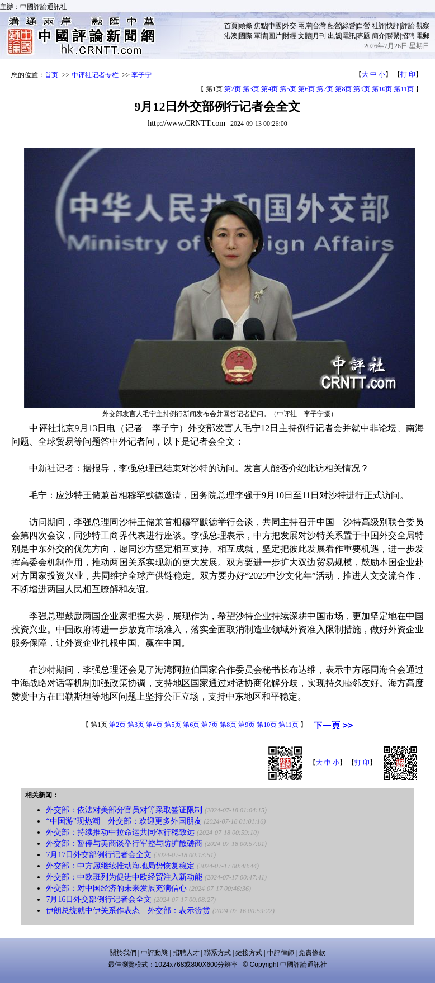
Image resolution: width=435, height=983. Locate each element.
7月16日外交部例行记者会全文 (99, 899)
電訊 (349, 36)
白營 (363, 26)
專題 (363, 36)
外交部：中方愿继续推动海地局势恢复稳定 (120, 866)
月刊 (319, 36)
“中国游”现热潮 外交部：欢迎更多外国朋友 (123, 821)
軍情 (260, 36)
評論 (408, 26)
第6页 (306, 89)
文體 (304, 36)
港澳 (231, 36)
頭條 (245, 26)
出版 (334, 36)
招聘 (408, 36)
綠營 (349, 26)
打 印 (407, 74)
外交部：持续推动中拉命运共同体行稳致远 (120, 832)
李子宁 (141, 75)
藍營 (334, 26)
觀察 (422, 26)
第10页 (382, 89)
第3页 (251, 89)
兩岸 (304, 26)
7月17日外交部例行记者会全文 (99, 854)
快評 (393, 26)
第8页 (343, 89)
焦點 (260, 26)
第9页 (361, 89)
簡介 (378, 36)
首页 (51, 75)
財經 (289, 36)
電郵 (422, 36)
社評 (378, 26)
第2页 (232, 89)
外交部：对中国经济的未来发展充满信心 (116, 888)
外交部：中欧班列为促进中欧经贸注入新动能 (124, 877)
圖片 (275, 36)
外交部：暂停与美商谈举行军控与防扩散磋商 (124, 843)
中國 (275, 26)
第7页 (324, 89)
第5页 (288, 89)
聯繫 (393, 36)
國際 (245, 36)
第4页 (269, 89)
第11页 (404, 89)
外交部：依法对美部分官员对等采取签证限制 (124, 810)
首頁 (231, 26)
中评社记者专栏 (95, 75)
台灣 (319, 26)
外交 (289, 26)
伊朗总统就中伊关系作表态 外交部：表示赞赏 (128, 910)
